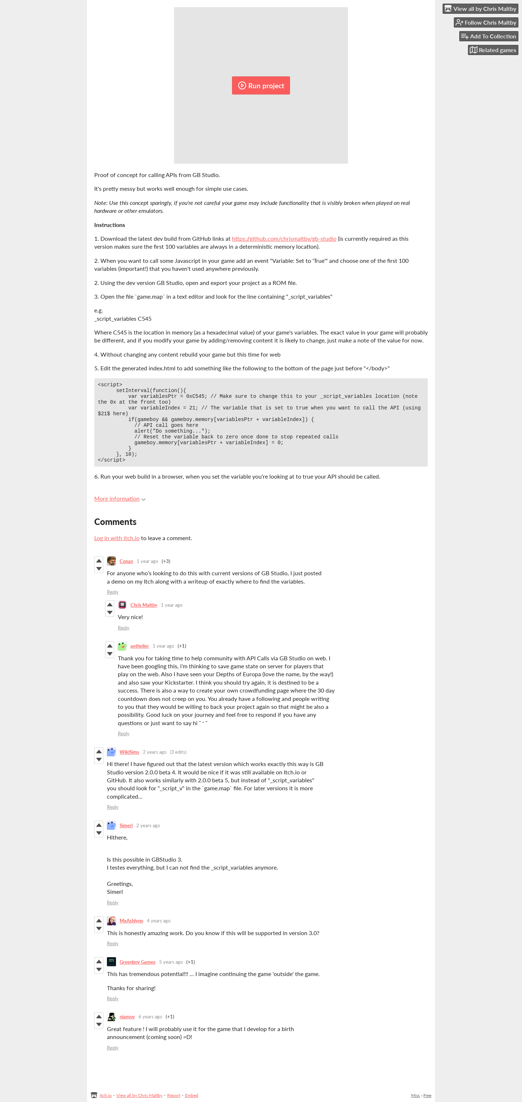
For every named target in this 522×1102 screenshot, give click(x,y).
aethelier (139, 661)
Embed (191, 1095)
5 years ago (171, 977)
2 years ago (154, 767)
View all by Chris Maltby (139, 1095)
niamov (127, 1032)
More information (120, 513)
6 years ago (150, 1032)
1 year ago (147, 576)
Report (173, 1095)
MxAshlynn (131, 936)
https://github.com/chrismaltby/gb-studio (284, 238)
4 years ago (158, 936)
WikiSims (129, 767)
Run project (261, 85)
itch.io (106, 1095)
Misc (415, 1095)
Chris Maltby (143, 620)
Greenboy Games (138, 977)
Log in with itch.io (117, 553)
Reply (113, 607)
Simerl (126, 841)
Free (427, 1095)
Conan (126, 576)
